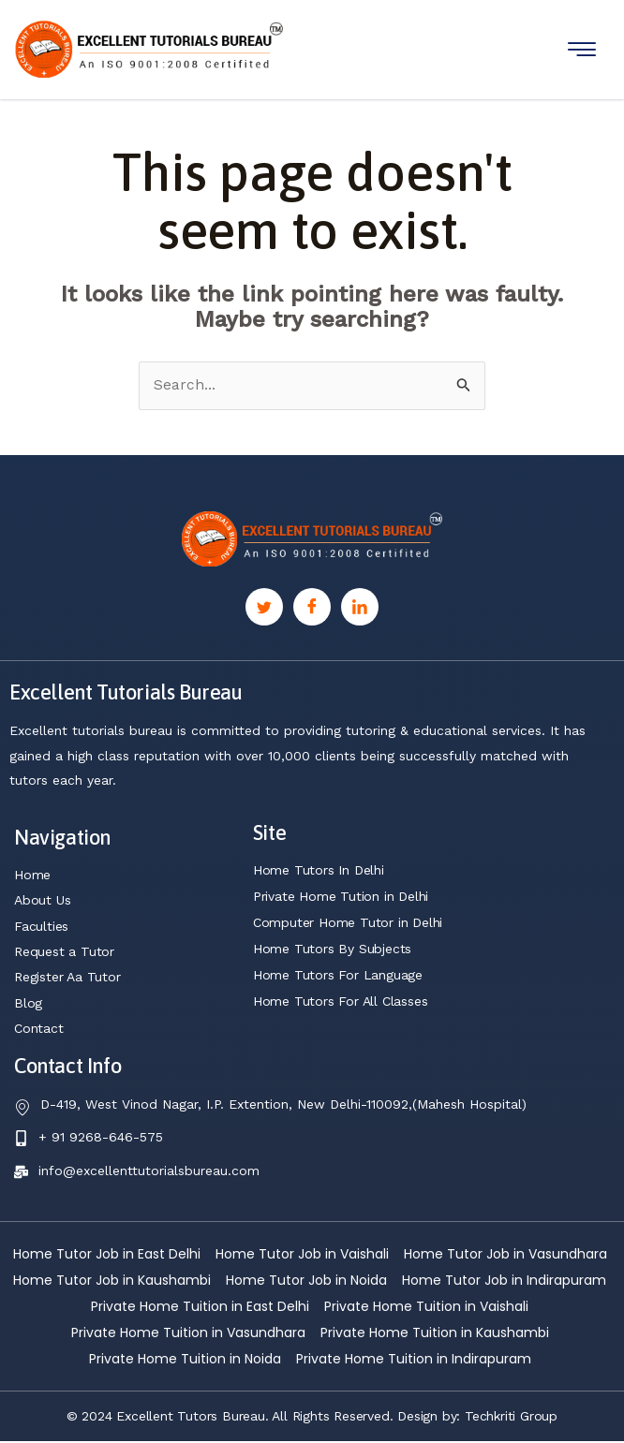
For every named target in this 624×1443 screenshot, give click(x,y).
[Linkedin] (360, 607)
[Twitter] (264, 607)
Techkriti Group (511, 1417)
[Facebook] (312, 607)
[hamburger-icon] (582, 49)
